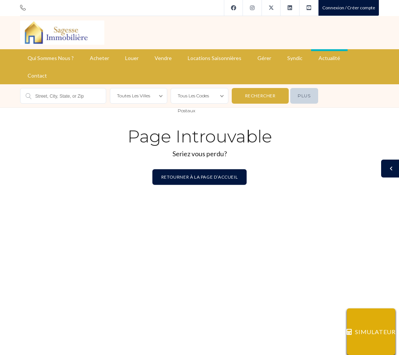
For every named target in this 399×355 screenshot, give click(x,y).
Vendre (163, 58)
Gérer (264, 58)
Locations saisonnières (214, 58)
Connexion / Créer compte (348, 7)
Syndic (295, 58)
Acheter (99, 58)
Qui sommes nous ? (51, 58)
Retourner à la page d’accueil (199, 177)
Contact (37, 75)
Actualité (329, 58)
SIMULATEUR (371, 331)
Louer (132, 58)
